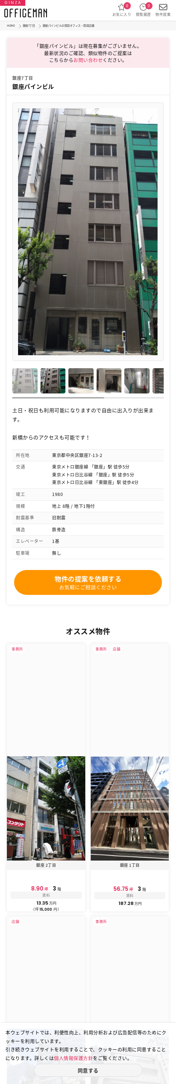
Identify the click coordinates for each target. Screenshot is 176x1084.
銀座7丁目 (29, 25)
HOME (11, 25)
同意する (88, 1070)
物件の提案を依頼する (87, 582)
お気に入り (122, 10)
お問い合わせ (88, 59)
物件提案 (163, 10)
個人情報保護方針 (73, 1057)
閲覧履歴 (143, 10)
